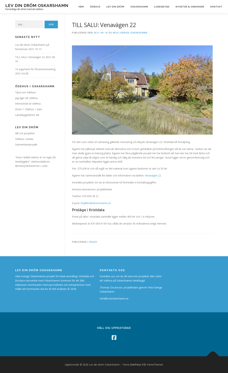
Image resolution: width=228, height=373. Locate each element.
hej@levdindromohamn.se (96, 203)
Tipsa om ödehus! (25, 92)
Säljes (93, 241)
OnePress (135, 364)
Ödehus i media (24, 139)
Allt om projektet (25, 133)
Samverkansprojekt (26, 144)
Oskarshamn (139, 6)
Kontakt (216, 6)
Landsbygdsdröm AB (27, 115)
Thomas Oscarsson (111, 287)
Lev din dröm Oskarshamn (36, 5)
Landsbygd (162, 6)
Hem (81, 6)
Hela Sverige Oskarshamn (130, 32)
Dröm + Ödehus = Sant (28, 109)
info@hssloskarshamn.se (114, 298)
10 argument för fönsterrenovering (35, 69)
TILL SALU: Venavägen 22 (30, 57)
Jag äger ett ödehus (26, 98)
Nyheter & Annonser (190, 6)
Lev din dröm (115, 6)
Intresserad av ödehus (28, 103)
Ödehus (95, 6)
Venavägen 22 (153, 175)
